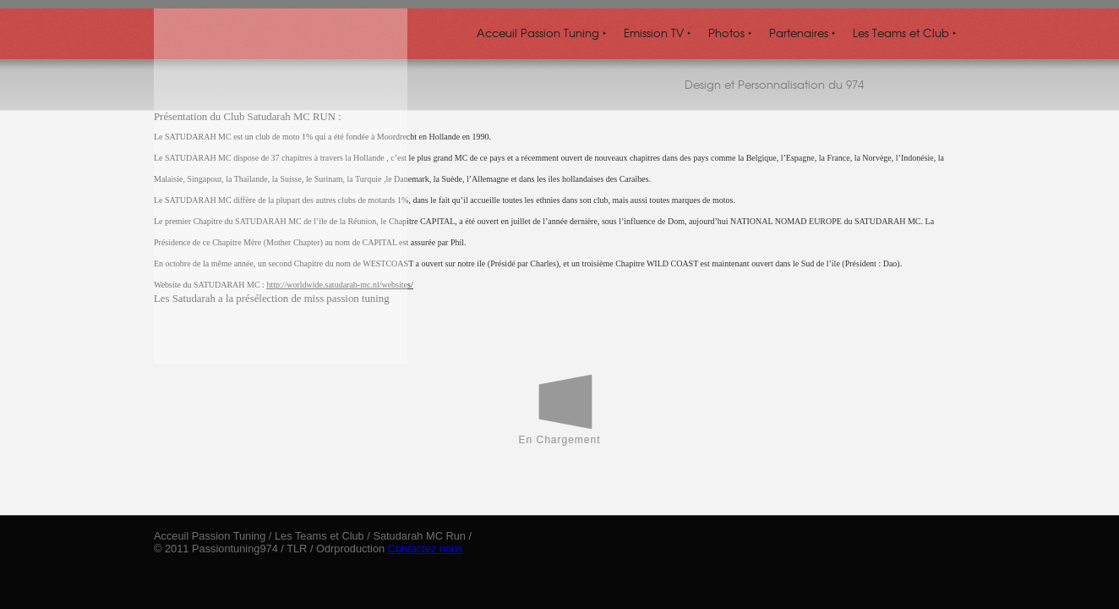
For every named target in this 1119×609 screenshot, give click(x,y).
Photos (730, 33)
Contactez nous (425, 548)
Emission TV (657, 33)
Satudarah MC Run (419, 535)
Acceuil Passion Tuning (542, 33)
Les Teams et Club (905, 33)
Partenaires (802, 33)
